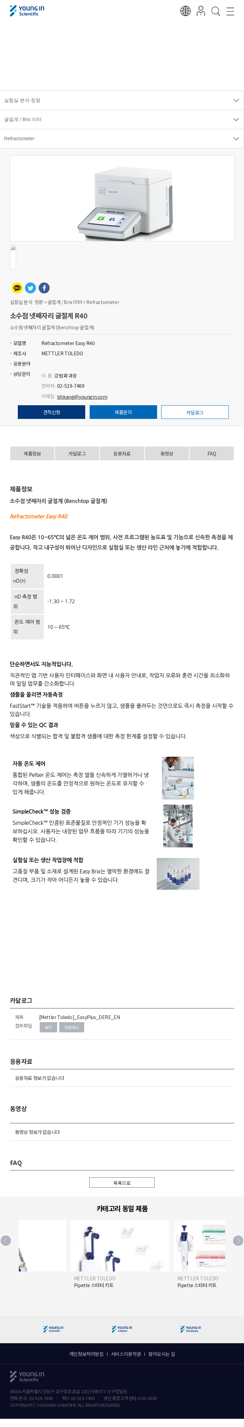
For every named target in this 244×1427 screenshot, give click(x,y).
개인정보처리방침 (86, 1353)
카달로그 (194, 412)
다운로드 (71, 1027)
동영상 (167, 453)
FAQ (211, 453)
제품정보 (32, 453)
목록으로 (121, 1182)
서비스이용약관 (126, 1353)
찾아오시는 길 (161, 1353)
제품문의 (123, 412)
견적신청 (51, 412)
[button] (238, 1241)
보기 (48, 1027)
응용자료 (121, 453)
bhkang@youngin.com (82, 396)
